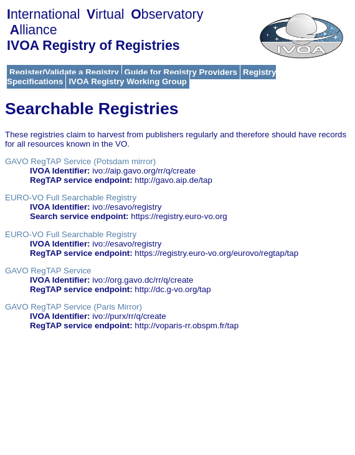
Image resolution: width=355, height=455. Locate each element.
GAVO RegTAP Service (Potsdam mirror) (80, 161)
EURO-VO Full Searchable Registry (70, 197)
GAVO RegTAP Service (48, 270)
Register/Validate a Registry (64, 72)
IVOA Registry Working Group (128, 81)
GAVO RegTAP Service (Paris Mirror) (73, 306)
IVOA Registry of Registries (93, 45)
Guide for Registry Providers (181, 72)
